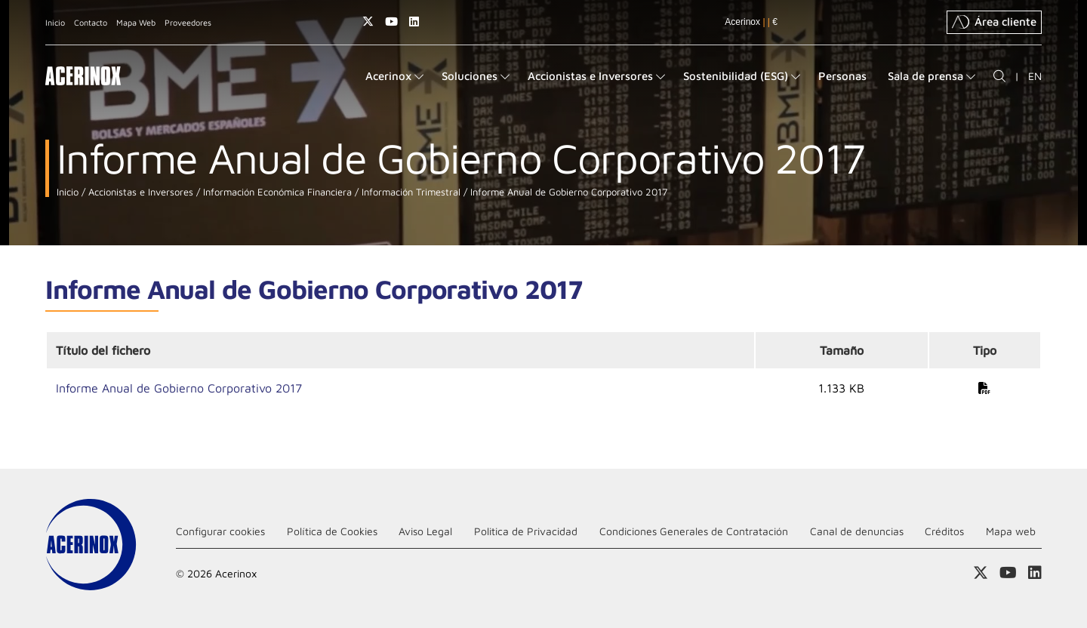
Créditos (944, 531)
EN (1035, 75)
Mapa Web (136, 22)
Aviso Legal (425, 531)
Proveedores (188, 22)
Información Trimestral (409, 192)
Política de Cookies (332, 531)
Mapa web (1011, 531)
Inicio (55, 22)
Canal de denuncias (857, 531)
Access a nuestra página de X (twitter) (368, 21)
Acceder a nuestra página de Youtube (391, 21)
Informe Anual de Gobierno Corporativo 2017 (567, 192)
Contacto (90, 22)
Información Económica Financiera (276, 192)
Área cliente (994, 22)
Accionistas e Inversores (139, 192)
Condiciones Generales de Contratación (693, 531)
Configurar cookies (220, 531)
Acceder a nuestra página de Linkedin (414, 21)
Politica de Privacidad (525, 531)
